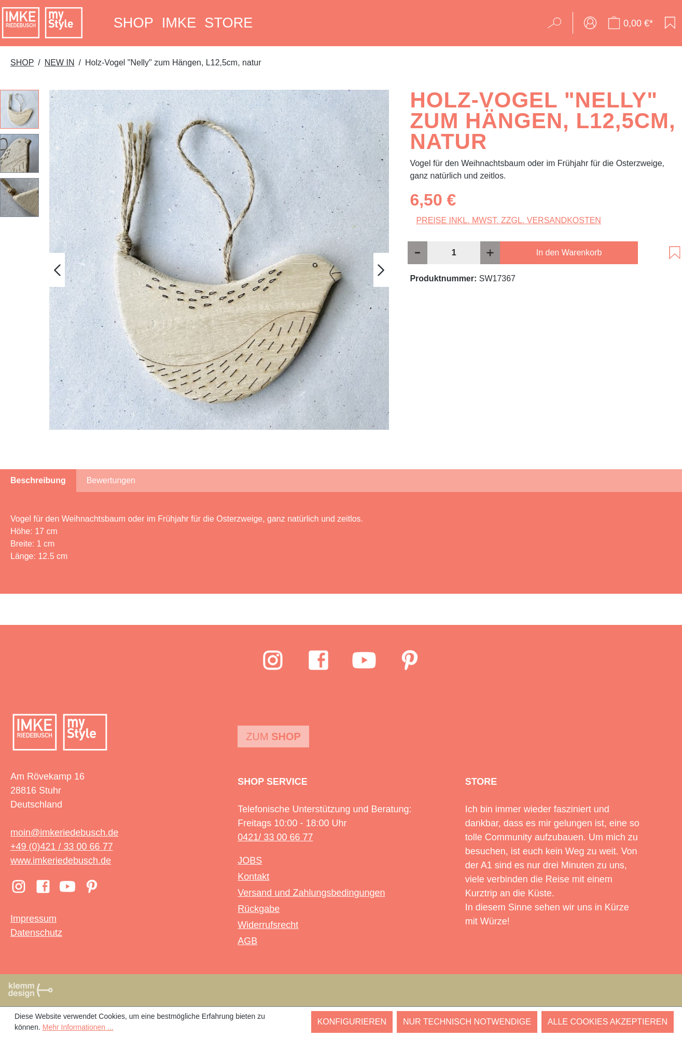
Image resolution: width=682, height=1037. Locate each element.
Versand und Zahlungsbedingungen (311, 893)
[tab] (38, 480)
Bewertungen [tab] (111, 480)
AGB (247, 941)
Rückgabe (259, 909)
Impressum (33, 918)
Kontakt (253, 876)
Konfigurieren (351, 1021)
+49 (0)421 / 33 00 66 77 (61, 846)
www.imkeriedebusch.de (60, 860)
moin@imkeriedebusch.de (64, 832)
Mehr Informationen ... (78, 1027)
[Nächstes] (381, 270)
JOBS (250, 860)
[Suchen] (557, 23)
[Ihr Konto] (590, 23)
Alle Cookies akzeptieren (607, 1021)
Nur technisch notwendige (467, 1021)
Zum (273, 736)
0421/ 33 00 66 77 (275, 837)
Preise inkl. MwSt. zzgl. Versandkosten (508, 220)
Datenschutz (36, 932)
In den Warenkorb (569, 252)
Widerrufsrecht (268, 925)
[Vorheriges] (57, 270)
